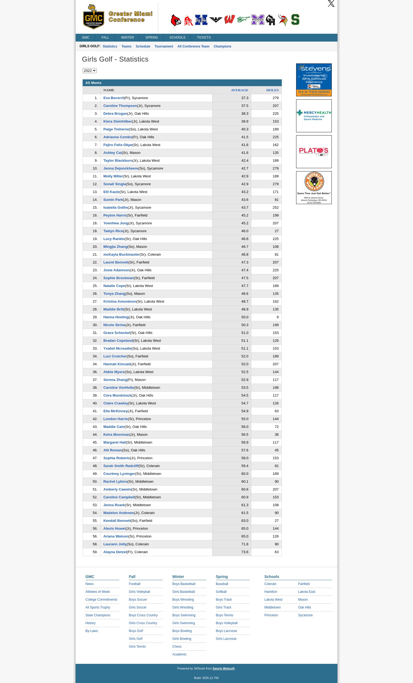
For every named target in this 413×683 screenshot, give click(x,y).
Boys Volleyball (227, 623)
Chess (177, 646)
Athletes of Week (98, 592)
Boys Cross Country (143, 615)
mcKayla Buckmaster (121, 254)
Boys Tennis (224, 615)
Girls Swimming (183, 623)
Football (135, 584)
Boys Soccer (138, 599)
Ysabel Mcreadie (117, 348)
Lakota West (273, 599)
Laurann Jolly (115, 544)
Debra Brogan (115, 113)
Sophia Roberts (116, 458)
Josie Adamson (116, 270)
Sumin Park (113, 200)
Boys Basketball (183, 584)
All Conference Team (193, 46)
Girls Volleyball (139, 592)
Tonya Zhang (114, 294)
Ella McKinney (115, 411)
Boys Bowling (182, 631)
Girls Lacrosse (226, 639)
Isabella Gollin (115, 207)
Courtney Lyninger (119, 474)
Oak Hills (304, 607)
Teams (126, 46)
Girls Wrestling (183, 607)
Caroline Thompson (120, 106)
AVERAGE (239, 90)
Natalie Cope (114, 286)
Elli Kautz (111, 192)
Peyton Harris (115, 215)
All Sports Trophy (98, 607)
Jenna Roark (114, 505)
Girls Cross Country (143, 623)
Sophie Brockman (118, 278)
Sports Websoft (224, 668)
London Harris (115, 419)
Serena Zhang (115, 380)
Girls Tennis (137, 646)
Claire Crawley (115, 403)
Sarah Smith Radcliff (120, 466)
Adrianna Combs (117, 137)
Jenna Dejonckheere (120, 168)
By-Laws (92, 631)
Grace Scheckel (116, 333)
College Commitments (101, 599)
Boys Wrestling (183, 599)
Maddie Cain (113, 427)
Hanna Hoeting (116, 317)
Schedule (143, 46)
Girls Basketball (183, 592)
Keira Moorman (116, 434)
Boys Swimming (183, 615)
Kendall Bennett (117, 521)
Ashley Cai (112, 153)
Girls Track (223, 607)
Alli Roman (112, 450)
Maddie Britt (113, 309)
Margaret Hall (114, 442)
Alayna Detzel (115, 552)
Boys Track (224, 599)
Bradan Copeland (118, 341)
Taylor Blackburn (118, 160)
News (90, 584)
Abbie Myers (114, 372)
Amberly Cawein (117, 489)
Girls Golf (136, 639)
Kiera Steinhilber (117, 121)
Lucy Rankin (114, 239)
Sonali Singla (114, 184)
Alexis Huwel (114, 528)
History (91, 623)
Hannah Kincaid (116, 364)
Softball (221, 592)
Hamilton (271, 592)
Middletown (273, 607)
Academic (179, 654)
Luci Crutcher (115, 356)
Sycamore (305, 615)
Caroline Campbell (119, 497)
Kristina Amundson (119, 301)
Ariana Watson (115, 536)
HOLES (272, 90)
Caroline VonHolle (118, 388)
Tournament (164, 46)
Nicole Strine (114, 325)
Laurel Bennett (115, 262)
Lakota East (306, 592)
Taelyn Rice (113, 231)
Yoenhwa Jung (115, 223)
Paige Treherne (116, 129)
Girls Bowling (181, 639)
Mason (303, 599)
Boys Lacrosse (226, 631)
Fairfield (304, 584)
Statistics (110, 46)
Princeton (271, 615)
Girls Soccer (138, 607)
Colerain (271, 584)
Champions (222, 46)
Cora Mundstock (117, 395)
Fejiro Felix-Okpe (118, 145)
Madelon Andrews (118, 513)
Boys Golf (136, 631)
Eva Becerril (113, 98)
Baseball (222, 584)
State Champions (98, 615)
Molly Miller (113, 176)
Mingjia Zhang (115, 247)
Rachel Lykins (115, 481)
